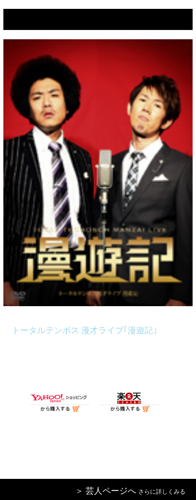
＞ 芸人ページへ (105, 490)
